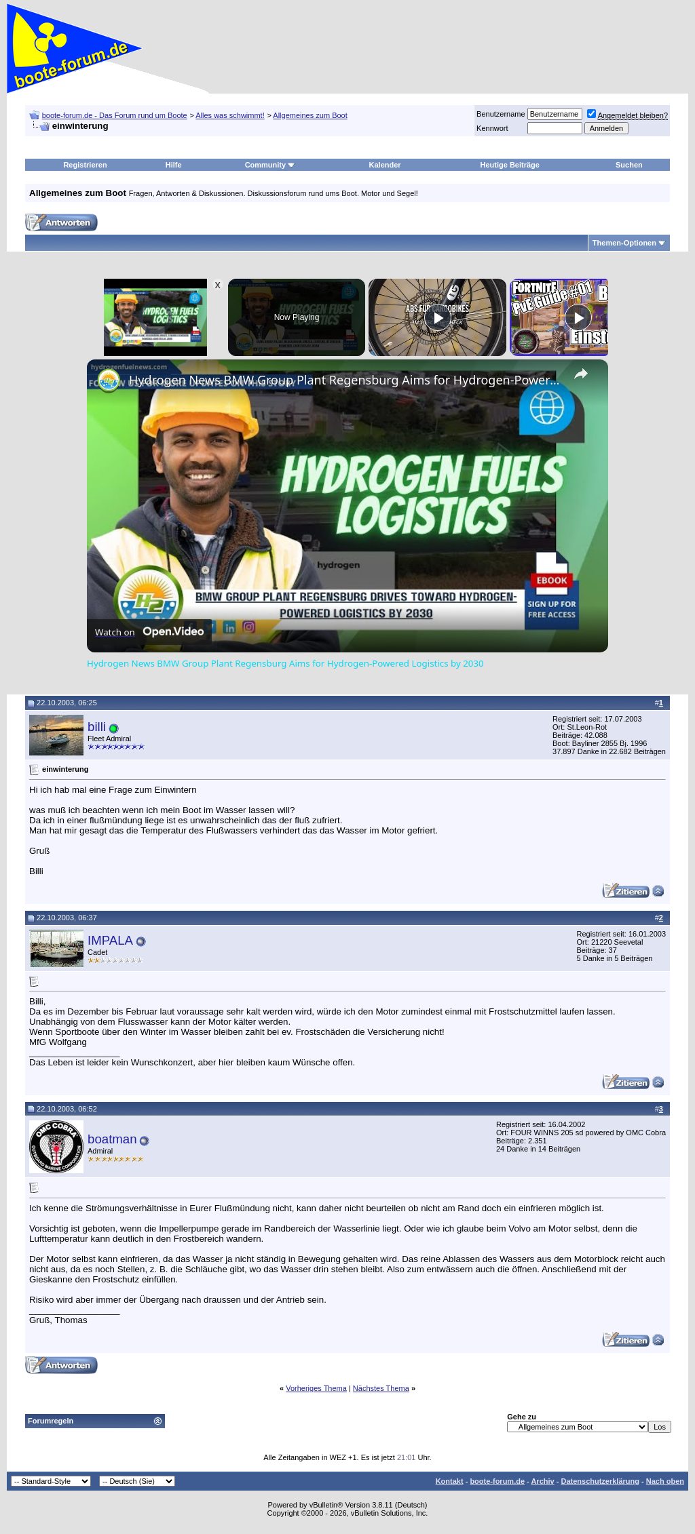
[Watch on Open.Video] (149, 632)
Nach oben (665, 1481)
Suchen (629, 165)
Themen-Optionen (624, 243)
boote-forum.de (497, 1481)
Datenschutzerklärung (600, 1481)
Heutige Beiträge (510, 165)
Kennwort (492, 128)
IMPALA (110, 940)
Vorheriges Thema (316, 1388)
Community (270, 165)
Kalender (385, 165)
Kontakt (450, 1481)
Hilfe (174, 165)
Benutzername (500, 114)
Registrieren (85, 165)
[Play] (437, 317)
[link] (108, 381)
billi (97, 727)
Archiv (542, 1481)
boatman (112, 1139)
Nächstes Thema (381, 1388)
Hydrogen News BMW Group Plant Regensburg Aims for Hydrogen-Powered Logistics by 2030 (345, 380)
